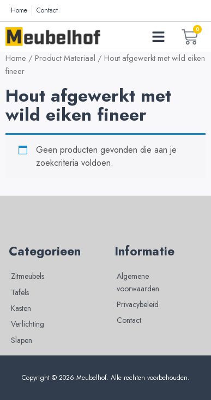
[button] (158, 37)
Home (15, 58)
